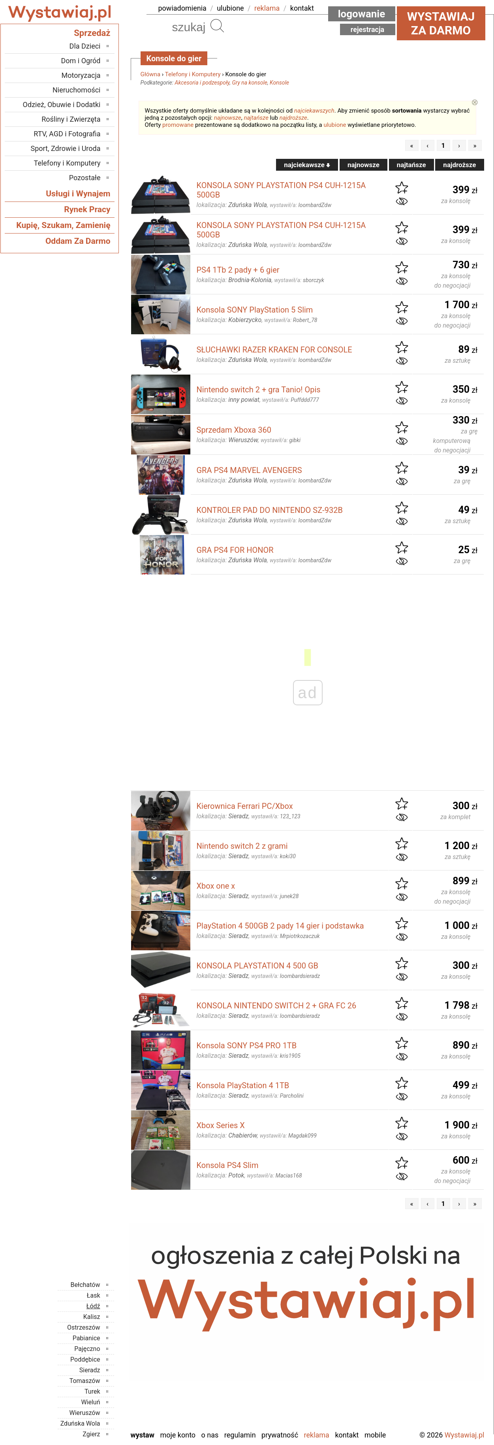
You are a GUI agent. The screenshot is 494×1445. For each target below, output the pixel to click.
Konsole (279, 82)
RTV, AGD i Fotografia (67, 134)
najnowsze (227, 117)
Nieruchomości (77, 90)
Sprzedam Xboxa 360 (234, 430)
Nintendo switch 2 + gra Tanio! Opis (259, 389)
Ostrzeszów (83, 1327)
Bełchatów (85, 1285)
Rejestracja (368, 29)
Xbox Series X (221, 1125)
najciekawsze (307, 165)
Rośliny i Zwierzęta (70, 119)
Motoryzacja (81, 75)
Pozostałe (85, 177)
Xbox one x (216, 886)
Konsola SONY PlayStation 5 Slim (255, 310)
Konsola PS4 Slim (228, 1165)
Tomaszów (84, 1381)
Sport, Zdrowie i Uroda (66, 148)
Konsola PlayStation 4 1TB (243, 1085)
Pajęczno (87, 1349)
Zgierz (91, 1434)
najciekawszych (314, 110)
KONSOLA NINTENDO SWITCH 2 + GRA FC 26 (277, 1005)
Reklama (316, 1435)
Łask (93, 1295)
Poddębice (85, 1359)
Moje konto (177, 1435)
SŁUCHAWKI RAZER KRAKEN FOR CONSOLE (274, 349)
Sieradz (89, 1370)
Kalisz (91, 1317)
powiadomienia (182, 8)
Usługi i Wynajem (78, 193)
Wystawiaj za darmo (441, 23)
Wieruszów (84, 1413)
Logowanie (361, 14)
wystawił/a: (300, 205)
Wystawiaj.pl (465, 1435)
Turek (92, 1391)
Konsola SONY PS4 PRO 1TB (247, 1045)
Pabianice (86, 1338)
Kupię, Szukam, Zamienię (63, 225)
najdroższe (293, 117)
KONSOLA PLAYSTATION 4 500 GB (258, 965)
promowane (177, 124)
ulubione (230, 8)
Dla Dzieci (85, 46)
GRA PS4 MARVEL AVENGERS (249, 470)
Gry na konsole (249, 82)
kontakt (302, 8)
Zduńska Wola (80, 1423)
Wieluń (90, 1402)
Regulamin (240, 1435)
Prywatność (279, 1435)
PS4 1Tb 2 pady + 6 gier (238, 270)
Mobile (375, 1435)
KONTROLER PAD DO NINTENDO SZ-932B (270, 510)
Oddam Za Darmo (78, 241)
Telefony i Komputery (193, 74)
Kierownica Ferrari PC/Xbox (245, 806)
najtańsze (256, 117)
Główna (151, 74)
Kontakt (347, 1435)
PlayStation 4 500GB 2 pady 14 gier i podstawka (280, 926)
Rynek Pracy (87, 209)
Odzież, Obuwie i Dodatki (62, 104)
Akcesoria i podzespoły (202, 82)
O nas (210, 1435)
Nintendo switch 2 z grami (242, 846)
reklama (267, 8)
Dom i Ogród (80, 61)
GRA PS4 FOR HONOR (235, 550)
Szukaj (217, 25)
